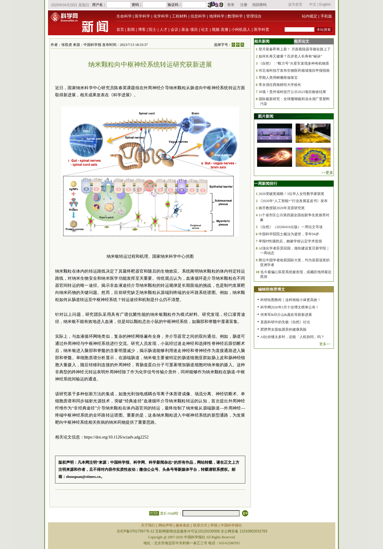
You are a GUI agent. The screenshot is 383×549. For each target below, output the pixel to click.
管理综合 (254, 16)
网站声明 (165, 525)
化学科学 (161, 16)
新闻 (131, 29)
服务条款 (183, 525)
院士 (152, 29)
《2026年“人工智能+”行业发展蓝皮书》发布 (293, 201)
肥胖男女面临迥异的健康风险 (283, 329)
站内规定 (309, 16)
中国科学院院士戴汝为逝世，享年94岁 (289, 234)
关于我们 (148, 525)
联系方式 (200, 525)
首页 (120, 29)
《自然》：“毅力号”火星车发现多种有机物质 (294, 63)
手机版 (326, 16)
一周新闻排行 (265, 183)
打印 (154, 513)
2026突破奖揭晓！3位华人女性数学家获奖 (291, 194)
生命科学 (124, 16)
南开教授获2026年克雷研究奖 (282, 208)
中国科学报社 (231, 525)
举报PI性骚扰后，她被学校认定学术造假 (290, 241)
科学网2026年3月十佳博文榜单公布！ (289, 307)
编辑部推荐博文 (271, 289)
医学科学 (142, 16)
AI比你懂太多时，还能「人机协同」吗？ (292, 337)
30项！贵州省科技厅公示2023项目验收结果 (292, 92)
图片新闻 (265, 116)
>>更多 (327, 172)
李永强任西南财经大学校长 (280, 85)
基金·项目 (189, 29)
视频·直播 (220, 29)
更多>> (325, 344)
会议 (174, 29)
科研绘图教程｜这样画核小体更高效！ (290, 300)
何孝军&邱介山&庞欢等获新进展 (286, 315)
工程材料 (179, 16)
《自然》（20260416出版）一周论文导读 (291, 227)
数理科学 (235, 16)
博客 (142, 29)
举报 (213, 525)
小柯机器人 (241, 29)
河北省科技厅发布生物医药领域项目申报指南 (294, 70)
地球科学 (217, 16)
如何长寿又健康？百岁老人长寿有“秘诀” (290, 56)
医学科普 (261, 29)
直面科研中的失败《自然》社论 (285, 322)
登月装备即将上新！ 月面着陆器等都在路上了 (295, 49)
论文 (205, 29)
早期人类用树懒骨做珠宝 (278, 78)
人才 (163, 29)
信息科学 (198, 16)
